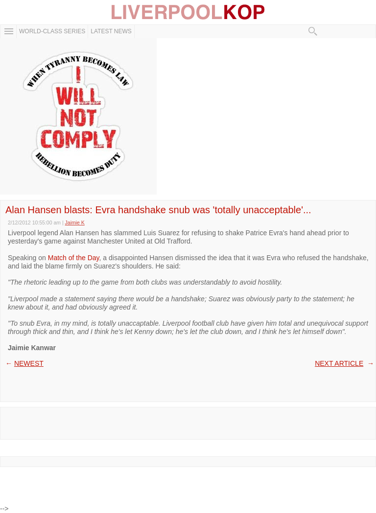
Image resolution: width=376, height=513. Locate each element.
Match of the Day (73, 258)
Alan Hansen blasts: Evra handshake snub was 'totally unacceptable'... (158, 209)
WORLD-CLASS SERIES (52, 31)
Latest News (111, 31)
